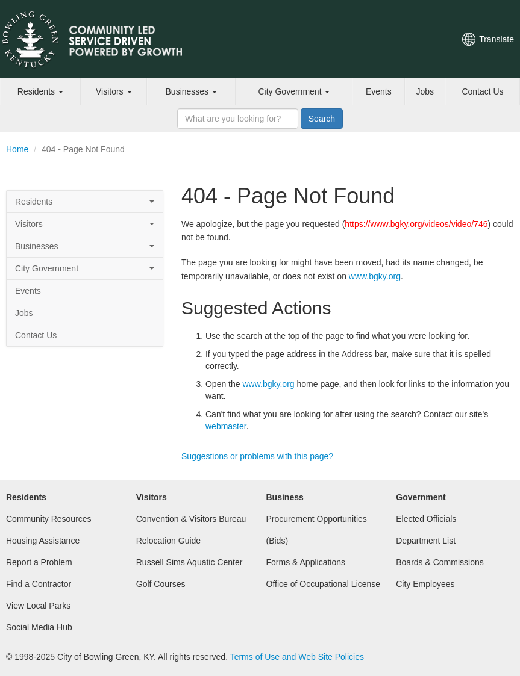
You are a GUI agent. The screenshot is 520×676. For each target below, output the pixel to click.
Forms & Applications (306, 562)
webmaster (225, 426)
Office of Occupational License (323, 584)
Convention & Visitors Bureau (191, 519)
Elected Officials (426, 519)
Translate (496, 39)
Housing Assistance (43, 540)
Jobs (425, 91)
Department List (426, 540)
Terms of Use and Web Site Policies (297, 657)
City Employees (425, 584)
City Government (294, 91)
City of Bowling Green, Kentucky (105, 39)
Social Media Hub (39, 627)
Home (17, 149)
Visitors (114, 91)
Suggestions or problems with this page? (257, 456)
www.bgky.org (375, 276)
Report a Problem (39, 562)
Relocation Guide (168, 540)
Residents (40, 91)
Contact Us (482, 91)
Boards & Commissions (440, 562)
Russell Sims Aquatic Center (189, 562)
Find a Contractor (38, 584)
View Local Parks (38, 605)
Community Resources (49, 519)
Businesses (191, 91)
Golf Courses (161, 584)
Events (379, 91)
